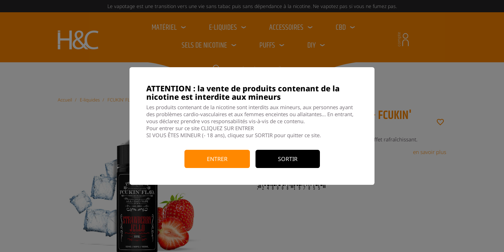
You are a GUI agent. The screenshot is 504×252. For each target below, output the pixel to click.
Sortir (288, 159)
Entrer (217, 159)
